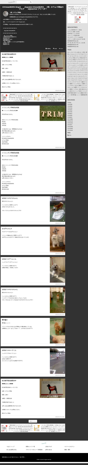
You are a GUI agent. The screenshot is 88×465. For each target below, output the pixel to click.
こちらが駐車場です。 (73, 29)
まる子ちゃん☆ (7, 228)
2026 (69, 102)
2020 (69, 113)
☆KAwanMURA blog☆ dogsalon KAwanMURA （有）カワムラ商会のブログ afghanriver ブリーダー (32, 8)
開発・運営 (67, 449)
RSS (69, 135)
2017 (69, 119)
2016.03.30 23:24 (59, 90)
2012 (69, 128)
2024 (69, 106)
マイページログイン (70, 446)
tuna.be (43, 443)
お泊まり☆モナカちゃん (10, 198)
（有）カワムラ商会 (15, 12)
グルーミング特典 (72, 35)
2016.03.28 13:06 (59, 253)
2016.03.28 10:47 (59, 314)
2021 (69, 111)
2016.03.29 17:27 (59, 192)
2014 (69, 124)
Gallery (48, 48)
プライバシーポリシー (31, 449)
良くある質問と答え (12, 449)
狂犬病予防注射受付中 (9, 54)
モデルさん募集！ (72, 31)
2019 (69, 115)
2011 (69, 130)
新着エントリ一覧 (30, 446)
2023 (69, 108)
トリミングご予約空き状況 (10, 107)
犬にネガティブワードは (74, 37)
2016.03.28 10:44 (59, 345)
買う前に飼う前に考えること (75, 42)
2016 (69, 121)
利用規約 (40, 449)
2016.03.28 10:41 (59, 375)
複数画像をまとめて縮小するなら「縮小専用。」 (14, 457)
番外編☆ (5, 320)
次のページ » (33, 421)
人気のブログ (48, 446)
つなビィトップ (10, 446)
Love (55, 48)
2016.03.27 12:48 (59, 417)
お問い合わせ (48, 449)
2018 (69, 117)
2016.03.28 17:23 (59, 223)
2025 (69, 104)
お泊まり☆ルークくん (9, 350)
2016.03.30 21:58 (59, 147)
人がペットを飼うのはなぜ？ (75, 39)
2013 (69, 126)
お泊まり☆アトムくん (9, 259)
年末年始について (72, 33)
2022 (69, 110)
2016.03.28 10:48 (59, 284)
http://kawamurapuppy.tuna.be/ (16, 24)
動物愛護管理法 (71, 41)
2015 (69, 122)
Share (61, 48)
